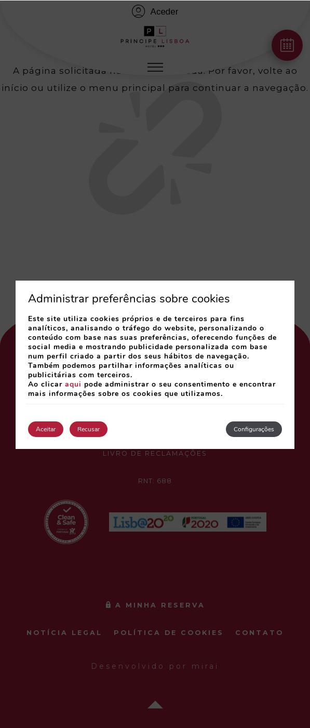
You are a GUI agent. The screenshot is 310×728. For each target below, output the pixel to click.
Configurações (254, 429)
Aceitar (46, 429)
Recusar (88, 429)
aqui (73, 384)
